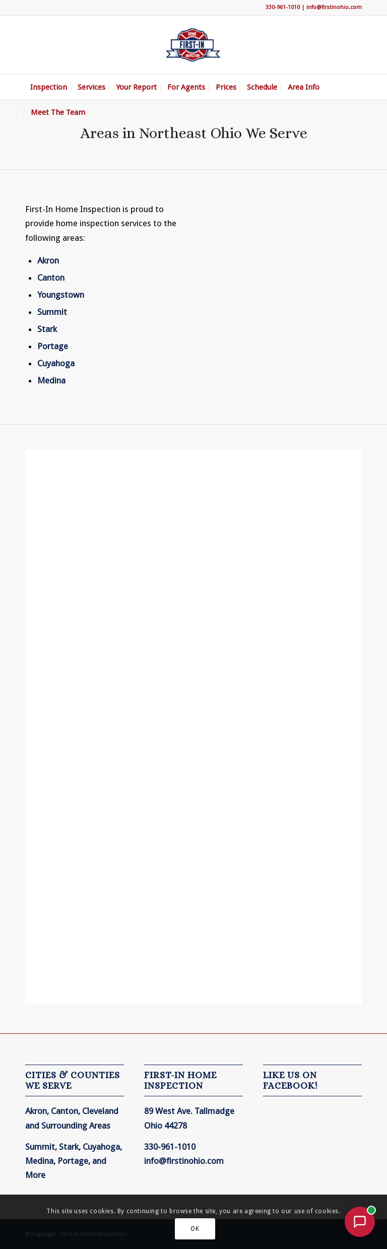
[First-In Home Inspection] (193, 45)
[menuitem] (48, 87)
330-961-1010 (283, 7)
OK (194, 1228)
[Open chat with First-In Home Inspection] (360, 1222)
